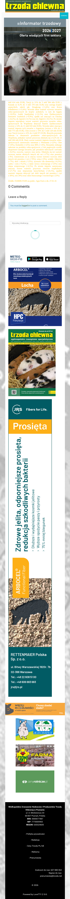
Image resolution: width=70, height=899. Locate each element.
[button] (35, 297)
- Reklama (35, 852)
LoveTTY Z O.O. (40, 894)
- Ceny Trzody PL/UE (35, 846)
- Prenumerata (35, 858)
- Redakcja (35, 840)
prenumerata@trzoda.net (51, 876)
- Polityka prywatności (35, 834)
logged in (26, 205)
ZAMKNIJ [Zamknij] (64, 16)
